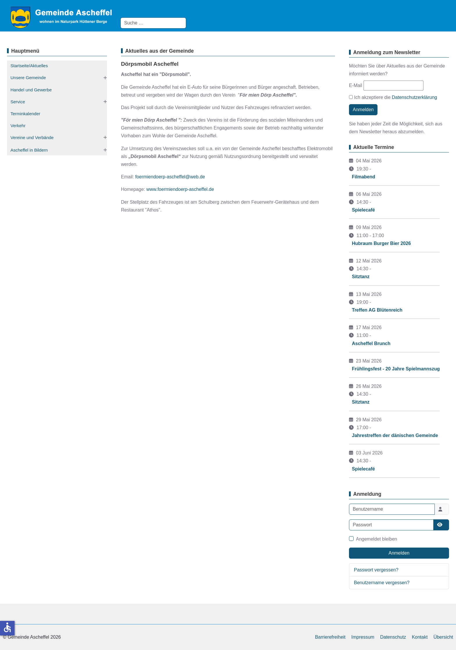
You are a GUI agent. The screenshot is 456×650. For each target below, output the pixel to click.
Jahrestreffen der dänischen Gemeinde (395, 435)
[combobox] (153, 23)
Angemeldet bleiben (376, 539)
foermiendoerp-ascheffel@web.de (170, 176)
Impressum (362, 637)
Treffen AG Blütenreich (377, 310)
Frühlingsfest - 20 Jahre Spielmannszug (396, 368)
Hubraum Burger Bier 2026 (381, 243)
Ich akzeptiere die (393, 97)
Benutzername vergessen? (381, 582)
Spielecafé (363, 209)
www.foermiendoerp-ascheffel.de (180, 189)
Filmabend (363, 176)
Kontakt (420, 637)
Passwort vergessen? (376, 569)
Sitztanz (360, 276)
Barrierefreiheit (330, 637)
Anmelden (363, 109)
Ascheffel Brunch (371, 343)
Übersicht (443, 637)
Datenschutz (393, 637)
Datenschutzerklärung (414, 97)
